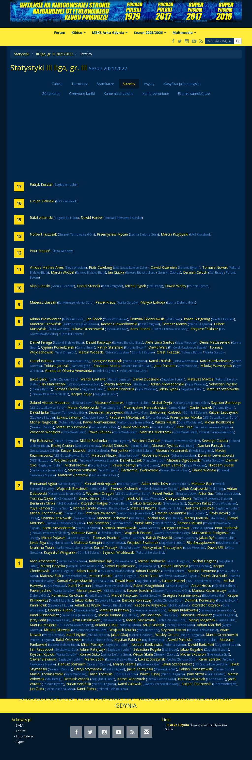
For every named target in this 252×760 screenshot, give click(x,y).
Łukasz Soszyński (152, 659)
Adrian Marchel (209, 624)
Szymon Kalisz (199, 503)
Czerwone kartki (82, 93)
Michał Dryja (162, 402)
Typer (20, 742)
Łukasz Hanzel (173, 580)
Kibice (79, 32)
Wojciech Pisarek (138, 532)
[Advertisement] (126, 140)
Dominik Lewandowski (216, 455)
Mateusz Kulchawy (114, 610)
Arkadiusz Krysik (87, 605)
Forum (59, 32)
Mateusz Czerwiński (46, 324)
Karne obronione (155, 93)
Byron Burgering (197, 319)
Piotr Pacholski (226, 527)
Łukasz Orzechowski (88, 328)
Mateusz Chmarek (109, 402)
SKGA (19, 725)
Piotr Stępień (40, 250)
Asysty (149, 83)
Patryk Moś (143, 523)
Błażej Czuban (62, 445)
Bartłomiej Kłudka (199, 508)
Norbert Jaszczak (43, 234)
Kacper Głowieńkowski (119, 324)
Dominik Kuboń (60, 610)
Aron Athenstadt (43, 561)
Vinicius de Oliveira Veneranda (68, 370)
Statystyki (21, 54)
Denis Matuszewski (214, 342)
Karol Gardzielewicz (215, 360)
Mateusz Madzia (200, 379)
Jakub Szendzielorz (177, 664)
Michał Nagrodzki (44, 422)
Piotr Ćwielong (100, 267)
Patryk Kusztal (41, 184)
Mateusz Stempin (88, 542)
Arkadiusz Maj (106, 624)
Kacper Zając (81, 394)
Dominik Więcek (76, 678)
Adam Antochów (155, 483)
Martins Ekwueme (202, 570)
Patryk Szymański (88, 669)
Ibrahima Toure (42, 547)
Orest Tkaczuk (168, 352)
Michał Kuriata (109, 615)
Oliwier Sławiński (43, 659)
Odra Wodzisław (115, 319)
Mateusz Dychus (165, 445)
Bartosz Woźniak (191, 678)
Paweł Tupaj (150, 674)
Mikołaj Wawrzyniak (216, 365)
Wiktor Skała (143, 654)
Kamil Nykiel (76, 634)
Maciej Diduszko (115, 445)
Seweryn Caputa (215, 440)
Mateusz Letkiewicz (196, 615)
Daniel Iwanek (200, 407)
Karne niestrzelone (118, 93)
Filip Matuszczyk (52, 384)
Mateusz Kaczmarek (172, 450)
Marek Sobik (94, 659)
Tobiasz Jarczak (56, 365)
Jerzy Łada (38, 620)
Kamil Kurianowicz (44, 615)
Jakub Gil (133, 498)
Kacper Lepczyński (223, 412)
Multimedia (184, 32)
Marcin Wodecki (91, 352)
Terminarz (79, 83)
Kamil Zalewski (130, 683)
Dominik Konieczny (200, 600)
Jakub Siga (38, 542)
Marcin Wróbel (62, 272)
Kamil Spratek (209, 659)
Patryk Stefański (110, 347)
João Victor (195, 674)
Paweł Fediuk (162, 493)
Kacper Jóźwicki (73, 450)
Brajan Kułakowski (183, 610)
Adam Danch (87, 570)
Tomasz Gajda (41, 498)
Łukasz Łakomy (69, 417)
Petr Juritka (119, 450)
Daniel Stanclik (88, 285)
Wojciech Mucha (123, 629)
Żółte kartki (51, 93)
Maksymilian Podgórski (210, 532)
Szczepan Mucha (107, 365)
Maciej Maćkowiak (141, 620)
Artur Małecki (153, 624)
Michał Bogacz (204, 561)
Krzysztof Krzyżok (206, 605)
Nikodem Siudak (221, 465)
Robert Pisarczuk (120, 389)
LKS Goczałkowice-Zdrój (131, 267)
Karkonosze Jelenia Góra (75, 302)
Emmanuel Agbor (43, 483)
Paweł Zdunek (100, 432)
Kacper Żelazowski (196, 683)
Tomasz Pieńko (66, 389)
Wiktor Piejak (165, 422)
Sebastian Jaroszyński (106, 412)
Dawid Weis (157, 347)
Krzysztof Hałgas (94, 503)
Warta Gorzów (127, 302)
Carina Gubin (85, 347)
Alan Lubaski (40, 285)
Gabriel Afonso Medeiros (49, 402)
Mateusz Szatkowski (222, 389)
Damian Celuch (195, 272)
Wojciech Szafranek (142, 542)
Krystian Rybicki (42, 654)
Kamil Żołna (86, 688)
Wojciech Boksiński (72, 488)
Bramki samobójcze (194, 93)
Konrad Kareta (84, 508)
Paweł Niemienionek (99, 422)
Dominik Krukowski (56, 518)
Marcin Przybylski (174, 234)
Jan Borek (94, 319)
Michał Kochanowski (46, 513)
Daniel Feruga (41, 342)
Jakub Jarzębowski (147, 503)
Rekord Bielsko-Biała (90, 272)
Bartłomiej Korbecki (165, 412)
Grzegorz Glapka (178, 498)
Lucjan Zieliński (42, 201)
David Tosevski (100, 674)
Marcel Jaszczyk (89, 590)
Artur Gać (206, 493)
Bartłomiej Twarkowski (139, 470)
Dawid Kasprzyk (98, 342)
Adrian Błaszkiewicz (45, 319)
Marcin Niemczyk (117, 384)
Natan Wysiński (78, 683)
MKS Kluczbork (66, 201)
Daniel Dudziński (146, 379)
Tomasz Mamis (174, 324)
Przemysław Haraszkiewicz (145, 407)
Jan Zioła (37, 688)
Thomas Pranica (106, 537)
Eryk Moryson (98, 523)
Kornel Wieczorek (131, 678)
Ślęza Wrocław (62, 251)
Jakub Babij (38, 379)
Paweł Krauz (105, 302)
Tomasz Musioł (189, 523)
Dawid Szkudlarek (135, 427)
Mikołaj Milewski (57, 629)
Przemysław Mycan (112, 234)
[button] (238, 41)
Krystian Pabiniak (127, 639)
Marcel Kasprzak (124, 595)
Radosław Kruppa (156, 455)
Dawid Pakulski (179, 639)
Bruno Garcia (89, 498)
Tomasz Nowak (215, 267)
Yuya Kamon (40, 508)
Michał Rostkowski (219, 422)
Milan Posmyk (92, 644)
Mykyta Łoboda (153, 302)
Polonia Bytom (189, 267)
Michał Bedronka (93, 440)
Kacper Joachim (139, 590)
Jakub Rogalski (191, 649)
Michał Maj (156, 518)
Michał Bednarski (151, 561)
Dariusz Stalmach (72, 664)
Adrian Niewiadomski (167, 384)
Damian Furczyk (210, 445)
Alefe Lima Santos (159, 342)
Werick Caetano (93, 379)
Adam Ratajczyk (92, 649)
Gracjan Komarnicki (170, 513)
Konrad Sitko (89, 654)
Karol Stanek (140, 328)
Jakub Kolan (84, 600)
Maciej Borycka (52, 565)
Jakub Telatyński (140, 669)
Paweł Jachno (40, 590)
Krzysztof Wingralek (59, 552)
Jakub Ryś (206, 537)
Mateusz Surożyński (72, 427)
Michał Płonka (75, 465)
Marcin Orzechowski (222, 634)
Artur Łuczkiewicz (86, 620)
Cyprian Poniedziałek (57, 347)
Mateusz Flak (50, 575)
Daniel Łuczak (131, 460)
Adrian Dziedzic (148, 570)
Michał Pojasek (53, 537)
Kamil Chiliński (160, 360)
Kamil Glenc (149, 575)
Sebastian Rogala (147, 649)
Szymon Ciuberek (124, 488)
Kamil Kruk (38, 605)
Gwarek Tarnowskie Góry (76, 234)
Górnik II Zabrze (169, 272)
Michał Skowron (193, 654)
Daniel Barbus (41, 360)
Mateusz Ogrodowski (184, 460)
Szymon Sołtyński (82, 470)
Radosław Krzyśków (150, 605)
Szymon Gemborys (226, 402)
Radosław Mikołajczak (127, 417)
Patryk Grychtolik (214, 575)
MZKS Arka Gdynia (109, 32)
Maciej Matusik (196, 518)
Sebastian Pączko (223, 384)
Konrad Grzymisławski (74, 580)
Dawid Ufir (215, 547)
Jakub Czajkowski (194, 488)
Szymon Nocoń (173, 629)
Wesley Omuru (167, 634)
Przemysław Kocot (101, 513)
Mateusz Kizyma (143, 508)
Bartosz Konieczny (137, 600)
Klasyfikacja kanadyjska (182, 83)
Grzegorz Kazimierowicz (182, 595)
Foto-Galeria (24, 736)
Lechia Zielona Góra (144, 234)
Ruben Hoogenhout (148, 585)
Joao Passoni (164, 365)
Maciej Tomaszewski (46, 674)
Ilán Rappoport (41, 649)
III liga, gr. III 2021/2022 (54, 54)
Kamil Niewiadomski (59, 527)
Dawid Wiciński (204, 470)
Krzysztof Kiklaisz (204, 328)
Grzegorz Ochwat (175, 527)
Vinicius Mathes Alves (47, 267)
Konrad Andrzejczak (100, 483)
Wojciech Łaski (66, 460)
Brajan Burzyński (174, 565)
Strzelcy (129, 83)
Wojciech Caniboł (146, 440)
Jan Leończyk (150, 615)
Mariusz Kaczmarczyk (209, 590)
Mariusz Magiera (43, 624)
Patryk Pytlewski (159, 537)
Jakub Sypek (168, 389)
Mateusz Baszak (43, 302)
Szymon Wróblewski (119, 552)
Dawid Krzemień (164, 267)
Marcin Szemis (124, 664)
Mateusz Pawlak (84, 532)
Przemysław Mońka (186, 417)
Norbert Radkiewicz (146, 644)
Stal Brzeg (216, 272)
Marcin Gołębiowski (83, 407)
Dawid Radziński (201, 644)
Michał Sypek (135, 285)
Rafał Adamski (41, 217)
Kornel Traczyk (105, 547)
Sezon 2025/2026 (150, 32)
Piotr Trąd (184, 427)
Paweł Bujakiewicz (120, 565)
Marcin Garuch (100, 575)
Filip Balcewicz (41, 440)
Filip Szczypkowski (200, 542)
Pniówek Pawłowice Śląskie (123, 218)
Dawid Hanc (124, 580)
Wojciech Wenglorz (45, 432)
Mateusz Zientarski (73, 475)
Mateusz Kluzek (103, 455)
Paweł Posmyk (124, 465)
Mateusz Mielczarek (155, 432)
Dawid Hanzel (92, 217)
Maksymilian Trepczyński (162, 547)
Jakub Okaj (119, 634)
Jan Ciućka (116, 272)
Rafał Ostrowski (68, 639)
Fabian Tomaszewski (196, 669)
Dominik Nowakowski (119, 527)
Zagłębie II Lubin (66, 184)
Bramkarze (105, 83)
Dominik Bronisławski (147, 319)
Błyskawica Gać (116, 329)
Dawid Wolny (175, 285)
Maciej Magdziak (202, 620)
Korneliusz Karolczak (67, 595)
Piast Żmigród (112, 286)
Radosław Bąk (100, 561)
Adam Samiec (172, 465)
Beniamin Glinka (42, 503)
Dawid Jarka (39, 412)
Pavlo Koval (218, 513)
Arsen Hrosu (201, 585)
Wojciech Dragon (100, 493)
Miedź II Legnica (223, 319)
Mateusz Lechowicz (112, 518)
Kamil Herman (79, 585)
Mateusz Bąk (201, 483)
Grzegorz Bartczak (107, 360)
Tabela (57, 83)
